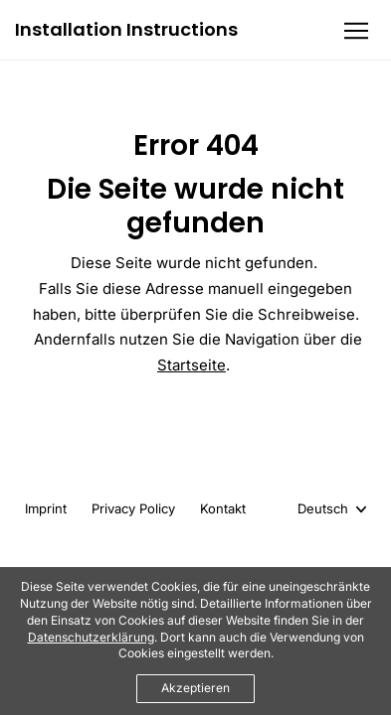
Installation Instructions (126, 30)
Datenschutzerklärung (91, 637)
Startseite (191, 365)
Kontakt (223, 508)
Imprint (46, 508)
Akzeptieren (195, 687)
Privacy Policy (133, 508)
